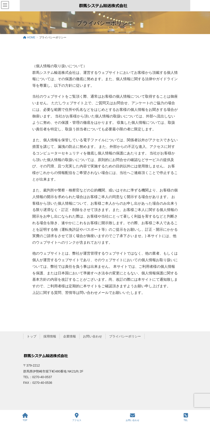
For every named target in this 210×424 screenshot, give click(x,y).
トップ (31, 336)
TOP (25, 417)
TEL (186, 417)
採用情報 (49, 336)
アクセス (76, 417)
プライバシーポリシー (125, 336)
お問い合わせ (92, 336)
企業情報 (69, 336)
